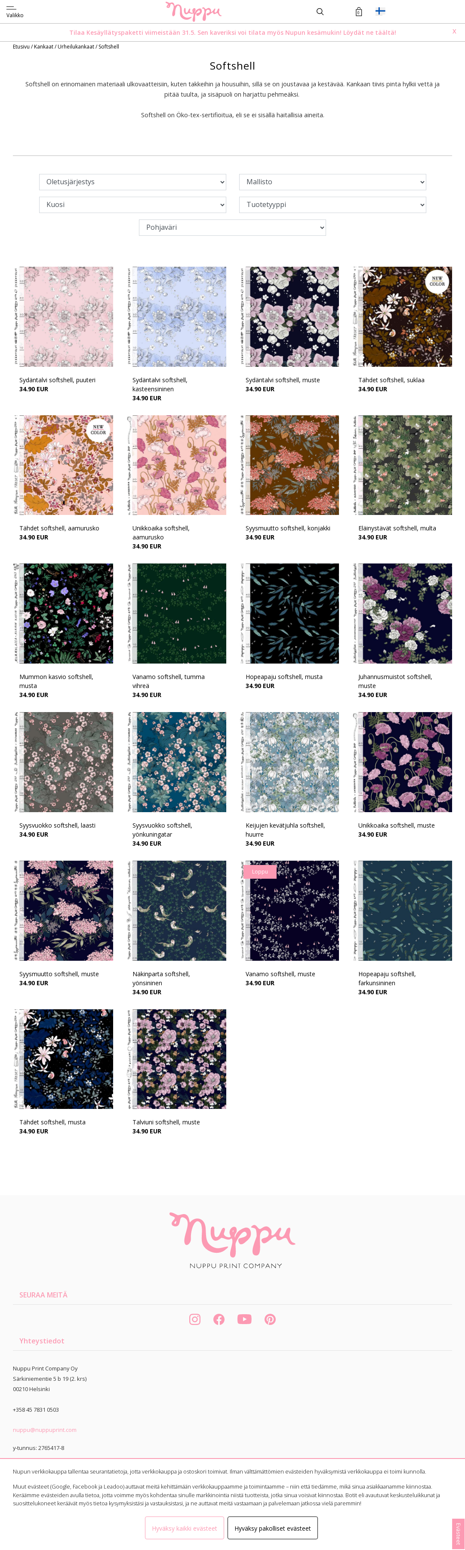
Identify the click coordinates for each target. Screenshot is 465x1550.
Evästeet (458, 1534)
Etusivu (22, 46)
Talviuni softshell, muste (166, 1122)
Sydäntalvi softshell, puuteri (57, 380)
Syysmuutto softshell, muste (59, 974)
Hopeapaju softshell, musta (284, 677)
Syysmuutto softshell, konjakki (288, 528)
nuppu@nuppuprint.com (45, 1430)
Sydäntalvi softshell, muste (283, 380)
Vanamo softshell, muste (280, 974)
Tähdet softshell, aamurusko (59, 528)
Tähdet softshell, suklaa (391, 380)
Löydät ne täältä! (369, 32)
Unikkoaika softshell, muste (396, 825)
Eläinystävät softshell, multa (397, 528)
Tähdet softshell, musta (52, 1122)
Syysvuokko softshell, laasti (57, 825)
